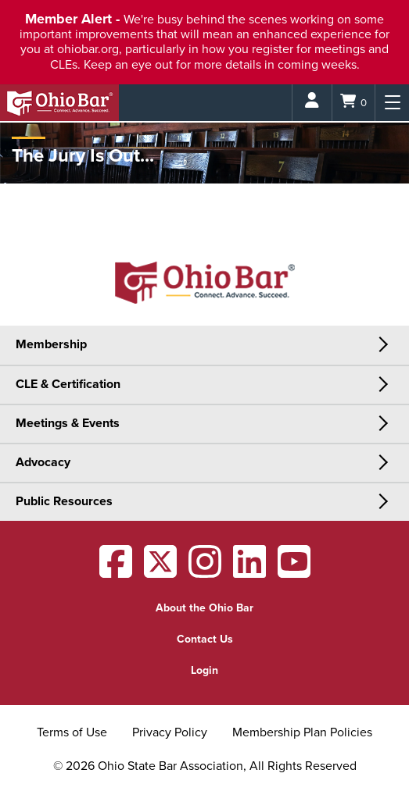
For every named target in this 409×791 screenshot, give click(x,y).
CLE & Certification (68, 384)
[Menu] (392, 102)
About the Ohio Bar (204, 608)
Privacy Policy (169, 732)
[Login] (312, 102)
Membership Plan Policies (302, 732)
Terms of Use (72, 732)
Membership (51, 344)
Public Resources (64, 501)
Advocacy (43, 462)
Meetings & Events (68, 423)
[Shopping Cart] (353, 102)
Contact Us (205, 639)
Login (204, 670)
